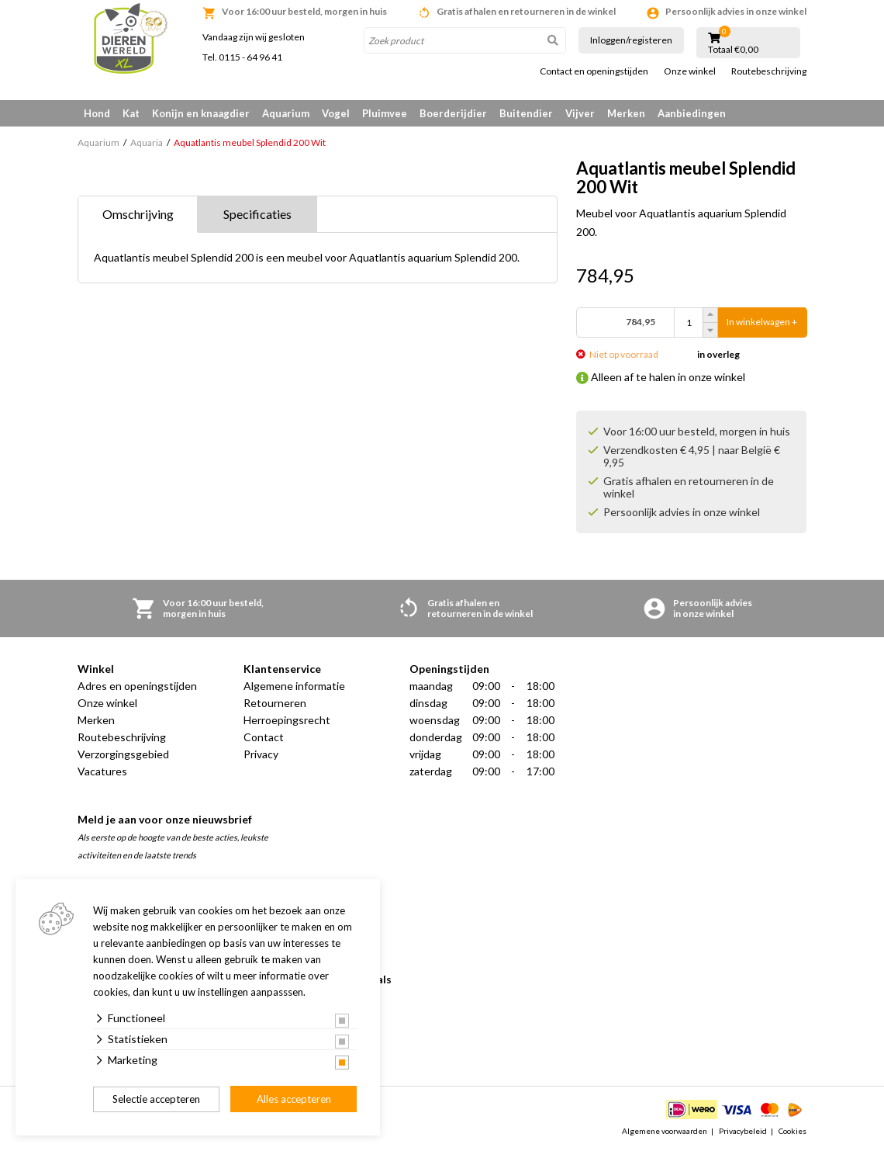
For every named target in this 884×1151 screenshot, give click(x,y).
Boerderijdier (453, 113)
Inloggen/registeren (631, 40)
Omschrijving (138, 213)
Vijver (580, 113)
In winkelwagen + (762, 322)
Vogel (336, 113)
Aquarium (285, 113)
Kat (131, 113)
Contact (263, 737)
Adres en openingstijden (137, 685)
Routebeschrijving (768, 71)
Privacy (260, 754)
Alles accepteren (294, 1099)
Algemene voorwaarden (664, 1130)
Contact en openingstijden (594, 71)
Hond (97, 113)
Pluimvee (384, 113)
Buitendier (526, 113)
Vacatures (102, 771)
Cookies (792, 1130)
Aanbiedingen (692, 113)
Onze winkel (690, 71)
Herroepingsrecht (286, 719)
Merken (626, 113)
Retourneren (274, 702)
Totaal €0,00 (733, 49)
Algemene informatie (294, 685)
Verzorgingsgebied (123, 754)
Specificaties (257, 213)
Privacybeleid (743, 1130)
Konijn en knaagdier (201, 113)
